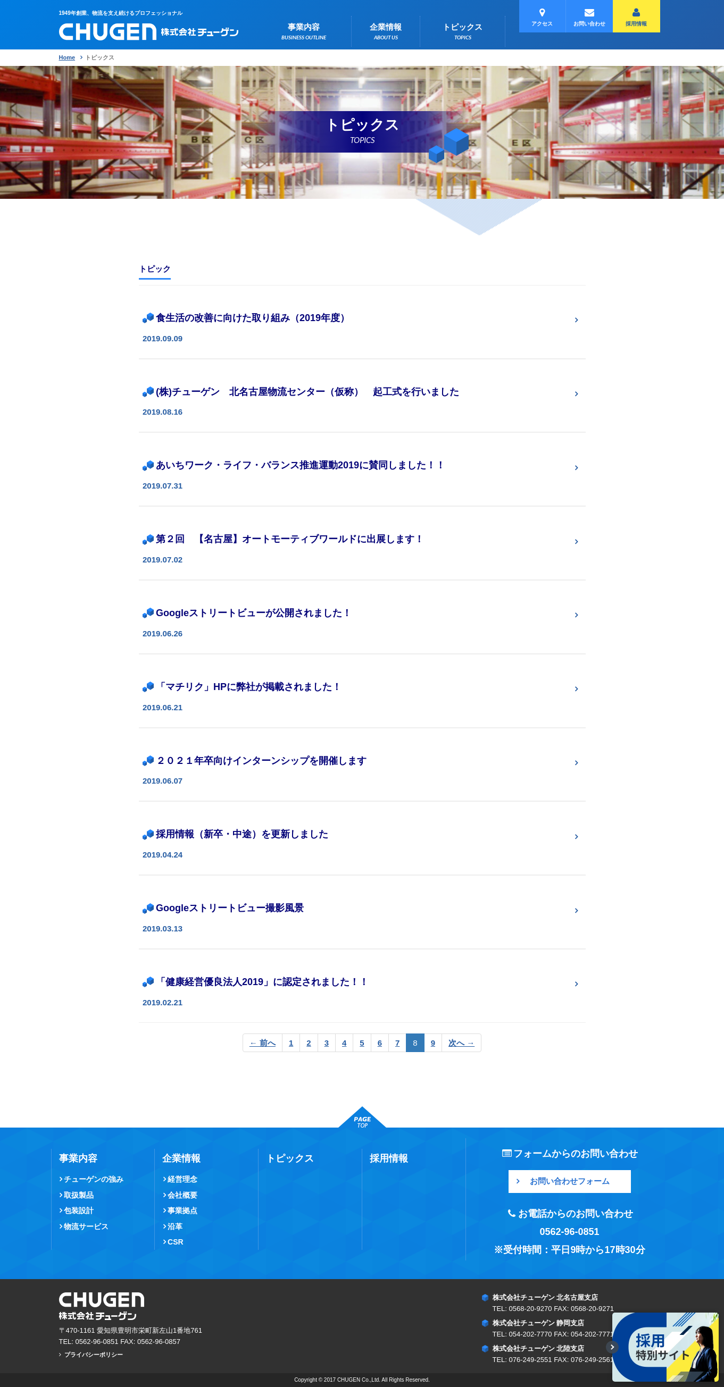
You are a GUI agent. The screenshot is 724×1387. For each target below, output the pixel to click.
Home (67, 57)
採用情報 (636, 17)
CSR (176, 1242)
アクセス (542, 17)
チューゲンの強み (93, 1179)
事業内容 (303, 31)
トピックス (462, 31)
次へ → (461, 1042)
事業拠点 (182, 1210)
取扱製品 (79, 1195)
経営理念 (182, 1179)
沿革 (175, 1226)
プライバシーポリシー (93, 1354)
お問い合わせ (589, 17)
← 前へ (262, 1042)
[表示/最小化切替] (612, 1347)
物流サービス (86, 1226)
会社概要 (182, 1195)
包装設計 (79, 1210)
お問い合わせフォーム (570, 1181)
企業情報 (386, 31)
